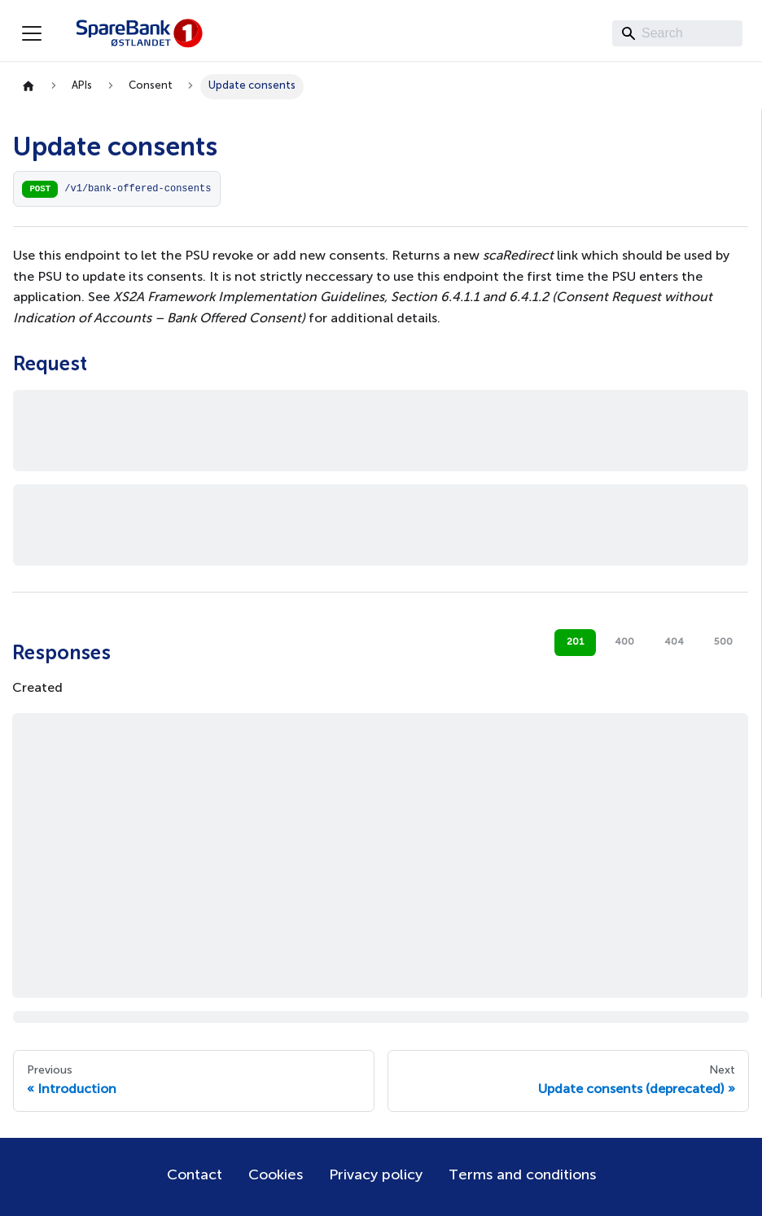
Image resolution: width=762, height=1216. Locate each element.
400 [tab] (624, 642)
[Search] (677, 33)
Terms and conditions (522, 1175)
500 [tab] (723, 642)
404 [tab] (674, 642)
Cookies (275, 1175)
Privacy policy (376, 1175)
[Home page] (28, 86)
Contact (194, 1175)
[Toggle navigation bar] (32, 33)
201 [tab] (576, 642)
